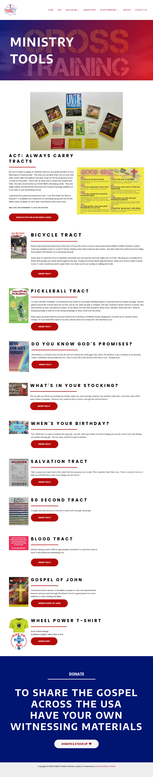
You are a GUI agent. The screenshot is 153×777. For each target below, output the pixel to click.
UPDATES (128, 10)
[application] (81, 10)
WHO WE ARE (75, 10)
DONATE (76, 673)
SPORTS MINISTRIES (111, 10)
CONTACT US (141, 10)
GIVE (63, 10)
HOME (55, 10)
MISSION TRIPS (92, 10)
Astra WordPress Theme (105, 766)
